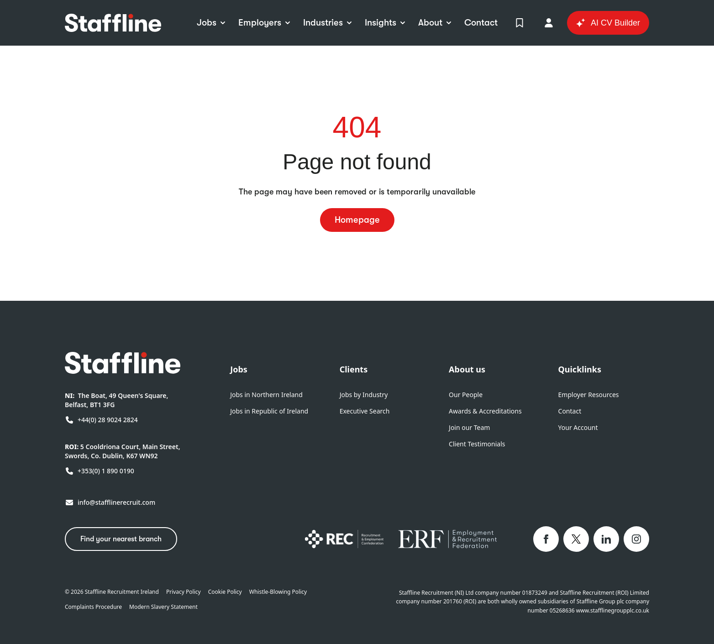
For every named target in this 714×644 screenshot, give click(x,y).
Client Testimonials (477, 444)
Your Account (578, 427)
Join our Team (469, 427)
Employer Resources (588, 394)
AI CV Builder (608, 22)
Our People (466, 394)
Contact (570, 411)
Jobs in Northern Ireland (266, 394)
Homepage (357, 220)
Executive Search (365, 411)
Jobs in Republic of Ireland (269, 411)
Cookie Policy (225, 592)
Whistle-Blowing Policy (278, 592)
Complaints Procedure (93, 607)
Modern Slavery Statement (163, 607)
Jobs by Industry (364, 394)
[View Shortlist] (519, 23)
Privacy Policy (183, 592)
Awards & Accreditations (485, 411)
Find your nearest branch (121, 539)
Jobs (238, 369)
